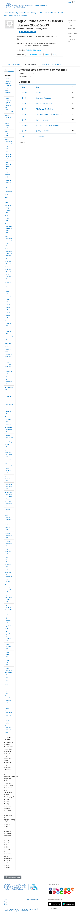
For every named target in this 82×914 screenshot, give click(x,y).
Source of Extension (44, 103)
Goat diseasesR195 (8, 200)
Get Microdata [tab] (59, 64)
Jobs (6, 909)
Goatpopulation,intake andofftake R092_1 (8, 240)
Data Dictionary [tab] (30, 64)
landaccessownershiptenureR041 (8, 519)
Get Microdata (27, 32)
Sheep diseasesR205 (8, 646)
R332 (6, 687)
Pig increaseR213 (8, 620)
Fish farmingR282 (7, 478)
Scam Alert (8, 911)
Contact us (14, 909)
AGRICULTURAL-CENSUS (47, 13)
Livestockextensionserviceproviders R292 (8, 274)
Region (24, 87)
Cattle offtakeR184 (7, 133)
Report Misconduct (21, 911)
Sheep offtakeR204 (7, 662)
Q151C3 (24, 109)
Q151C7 (25, 131)
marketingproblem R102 (8, 307)
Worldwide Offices (33, 900)
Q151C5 (24, 120)
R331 (6, 684)
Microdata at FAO (41, 6)
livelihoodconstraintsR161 (8, 543)
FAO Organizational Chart (9, 902)
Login (69, 2)
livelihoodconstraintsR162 (8, 535)
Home (6, 13)
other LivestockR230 (8, 551)
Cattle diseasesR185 (8, 117)
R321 (6, 680)
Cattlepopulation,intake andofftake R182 (8, 143)
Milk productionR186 (8, 323)
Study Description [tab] (13, 64)
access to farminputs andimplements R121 (8, 354)
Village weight (41, 136)
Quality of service (43, 131)
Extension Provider (43, 98)
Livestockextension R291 (8, 264)
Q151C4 (25, 114)
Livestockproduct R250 (8, 299)
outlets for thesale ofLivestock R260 (8, 561)
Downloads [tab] (44, 64)
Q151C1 (24, 98)
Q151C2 (24, 103)
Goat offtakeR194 (7, 218)
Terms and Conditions (28, 909)
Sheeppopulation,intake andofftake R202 (8, 672)
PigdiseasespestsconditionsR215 (8, 609)
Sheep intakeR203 (7, 654)
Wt (23, 136)
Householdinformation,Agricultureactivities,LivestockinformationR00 (9, 499)
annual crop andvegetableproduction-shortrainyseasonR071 (9, 105)
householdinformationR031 (8, 486)
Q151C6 (25, 125)
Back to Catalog (13, 877)
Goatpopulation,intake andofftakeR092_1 (8, 253)
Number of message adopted (47, 125)
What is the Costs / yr (44, 109)
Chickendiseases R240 (8, 419)
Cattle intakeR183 (7, 125)
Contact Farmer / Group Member (49, 114)
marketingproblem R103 (8, 315)
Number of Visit (42, 120)
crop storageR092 (7, 175)
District (24, 92)
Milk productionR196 (8, 331)
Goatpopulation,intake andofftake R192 (8, 228)
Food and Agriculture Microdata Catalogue (23, 13)
